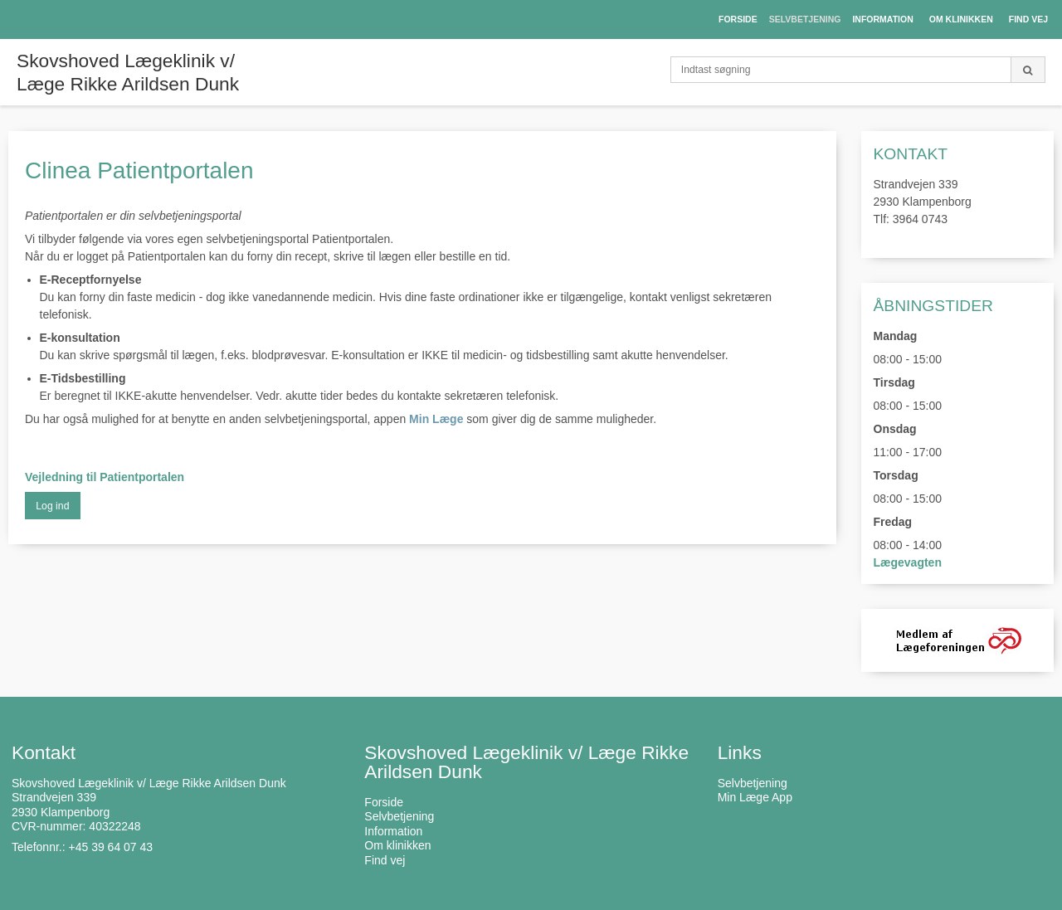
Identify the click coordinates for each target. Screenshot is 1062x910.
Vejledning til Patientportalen (104, 477)
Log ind (52, 506)
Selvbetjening (752, 783)
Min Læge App (755, 797)
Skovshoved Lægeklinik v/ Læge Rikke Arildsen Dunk (128, 72)
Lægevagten (908, 562)
